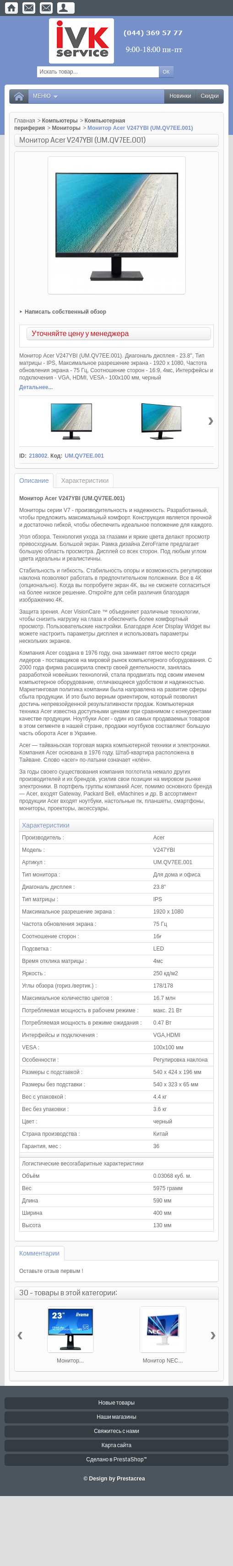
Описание (34, 480)
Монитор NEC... (163, 1361)
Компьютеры (60, 121)
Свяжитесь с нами (116, 1431)
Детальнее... (36, 387)
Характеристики (84, 480)
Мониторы (66, 128)
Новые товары (116, 1403)
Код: (56, 456)
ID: (23, 456)
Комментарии (39, 1253)
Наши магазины (116, 1417)
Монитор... (70, 1361)
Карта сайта (117, 1445)
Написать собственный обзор (65, 312)
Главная (24, 121)
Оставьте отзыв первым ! (51, 1271)
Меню (46, 96)
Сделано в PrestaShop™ (116, 1460)
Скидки (209, 96)
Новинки (180, 96)
